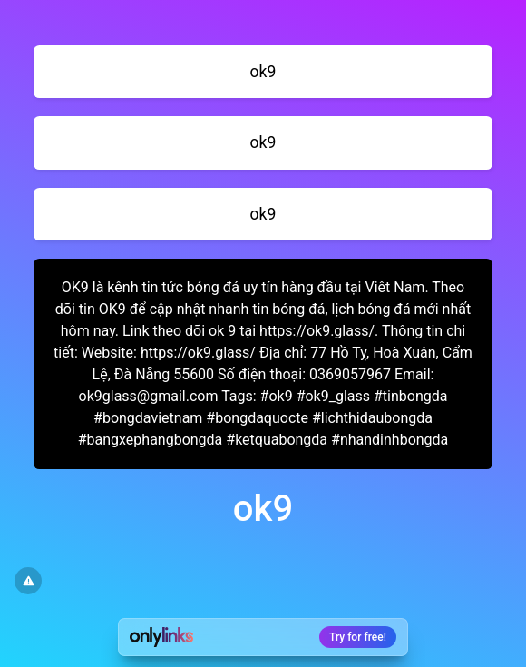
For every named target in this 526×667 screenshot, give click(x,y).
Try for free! (357, 637)
